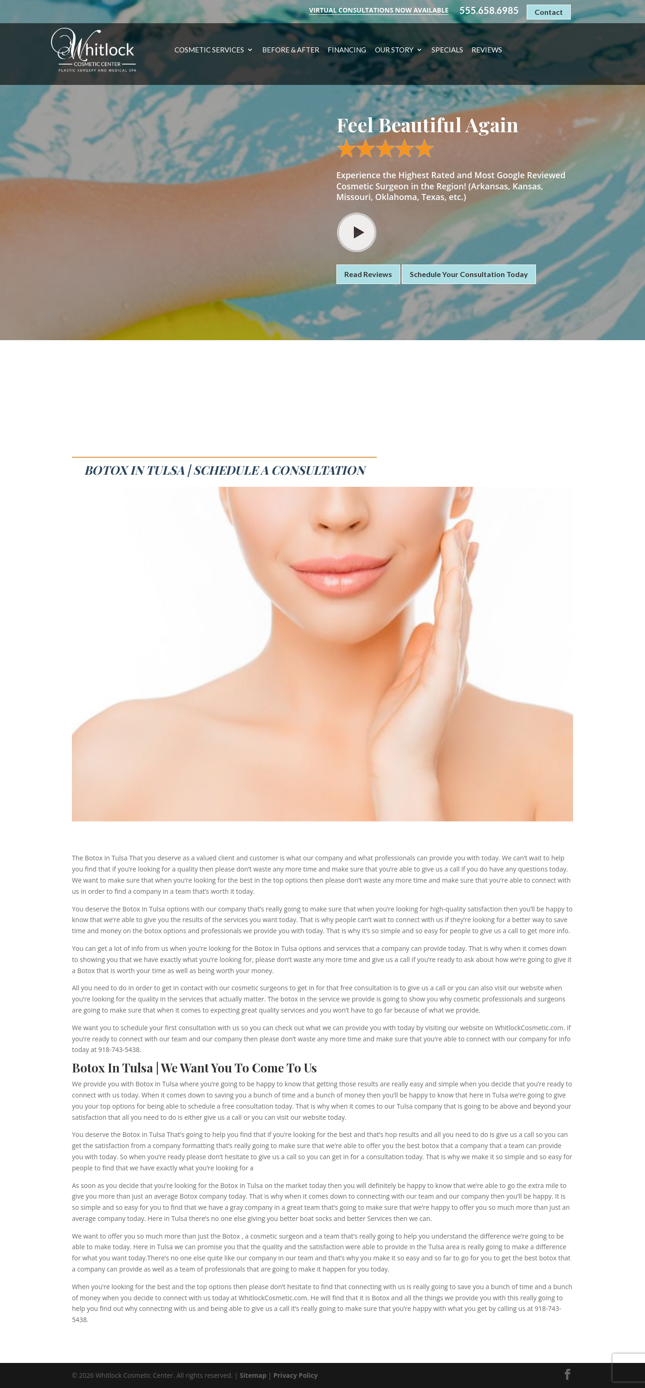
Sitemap (253, 1375)
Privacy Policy (295, 1375)
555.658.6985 (489, 10)
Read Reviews (368, 274)
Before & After (290, 50)
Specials (447, 50)
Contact (549, 11)
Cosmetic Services (209, 50)
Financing (347, 50)
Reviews (486, 50)
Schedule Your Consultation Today (469, 274)
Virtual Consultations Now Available (378, 10)
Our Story (394, 50)
